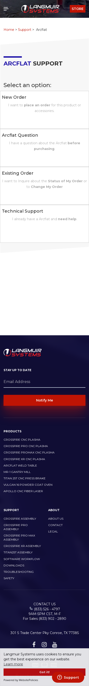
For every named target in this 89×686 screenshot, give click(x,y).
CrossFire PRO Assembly (16, 527)
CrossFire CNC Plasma (22, 439)
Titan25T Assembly (18, 552)
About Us (55, 518)
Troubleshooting (19, 572)
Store (78, 9)
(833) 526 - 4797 (47, 609)
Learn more (13, 664)
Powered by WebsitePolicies (21, 680)
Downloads (14, 565)
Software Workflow (22, 559)
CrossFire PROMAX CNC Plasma (29, 452)
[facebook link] (33, 645)
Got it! (44, 672)
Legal (53, 531)
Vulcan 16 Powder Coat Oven (28, 484)
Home (9, 30)
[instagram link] (44, 645)
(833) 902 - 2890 (52, 618)
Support (24, 30)
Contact (55, 525)
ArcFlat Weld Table (20, 465)
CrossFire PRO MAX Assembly (19, 537)
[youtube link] (54, 645)
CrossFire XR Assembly (22, 546)
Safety (9, 578)
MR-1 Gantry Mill (17, 472)
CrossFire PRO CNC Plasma (26, 446)
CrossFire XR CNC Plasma (24, 459)
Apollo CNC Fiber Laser (23, 491)
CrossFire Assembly (20, 518)
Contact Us (44, 604)
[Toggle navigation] (7, 8)
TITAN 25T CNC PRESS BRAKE (25, 478)
